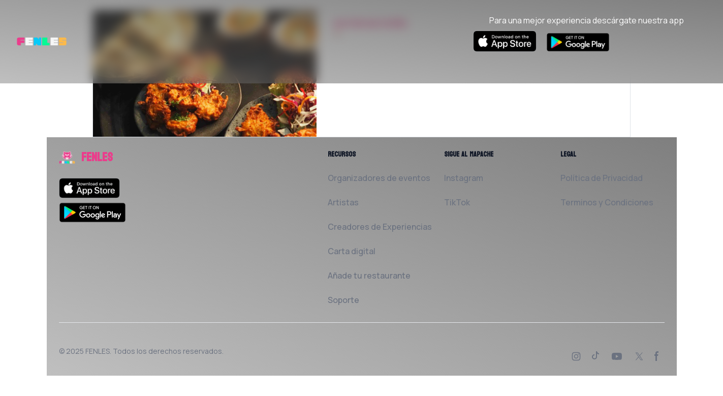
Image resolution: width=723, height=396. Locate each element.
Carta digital (351, 251)
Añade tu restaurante (369, 275)
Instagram (463, 178)
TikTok (457, 202)
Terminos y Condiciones (606, 202)
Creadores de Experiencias (380, 226)
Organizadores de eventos (379, 178)
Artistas (343, 202)
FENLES (97, 351)
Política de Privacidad (601, 178)
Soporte (343, 300)
